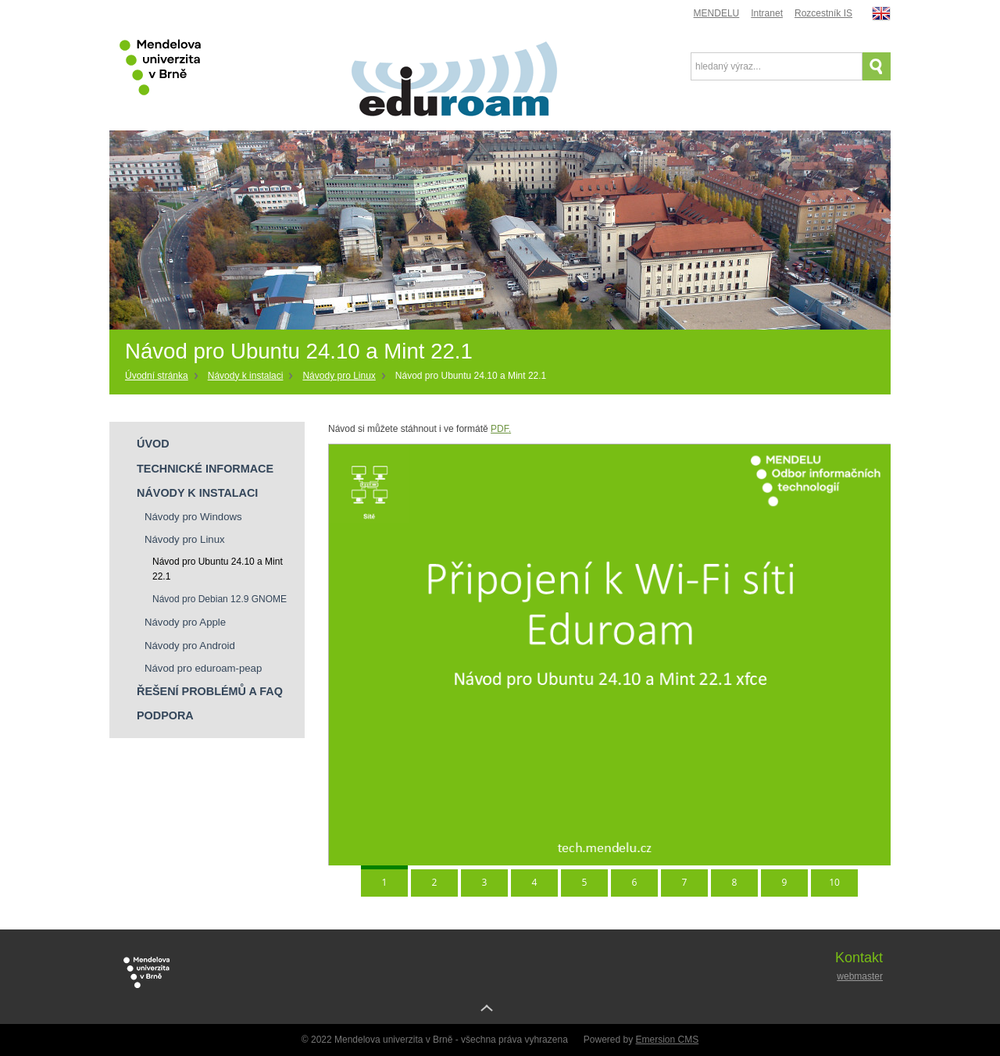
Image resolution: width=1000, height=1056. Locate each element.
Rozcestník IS (823, 13)
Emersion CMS (667, 1039)
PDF (501, 428)
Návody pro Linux (338, 375)
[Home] (162, 376)
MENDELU (717, 13)
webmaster (860, 976)
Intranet (767, 13)
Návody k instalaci (246, 375)
